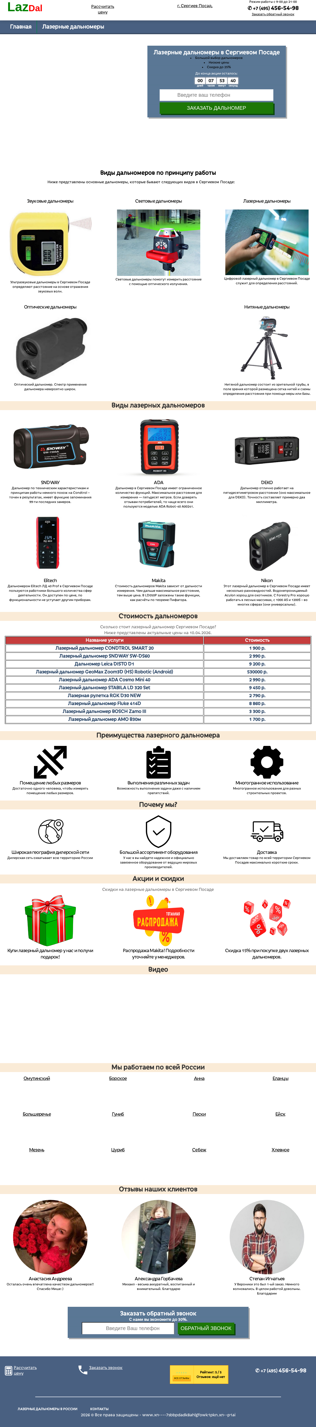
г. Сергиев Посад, (195, 6)
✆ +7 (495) (280, 1370)
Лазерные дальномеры (73, 27)
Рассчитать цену (102, 9)
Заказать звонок (106, 1368)
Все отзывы (181, 1378)
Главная (20, 27)
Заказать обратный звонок (273, 14)
